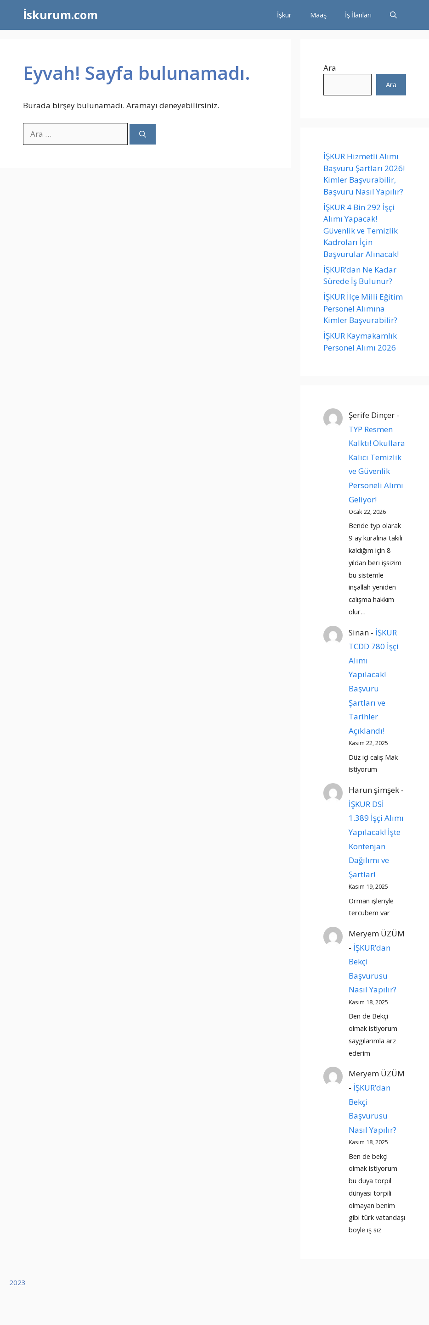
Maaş (318, 14)
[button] (393, 15)
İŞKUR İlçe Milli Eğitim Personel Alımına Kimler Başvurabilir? (363, 308)
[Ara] (143, 134)
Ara (329, 67)
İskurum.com (60, 14)
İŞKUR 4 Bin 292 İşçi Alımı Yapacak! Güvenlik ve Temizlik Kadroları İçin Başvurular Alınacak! (362, 230)
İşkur (284, 14)
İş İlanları (358, 14)
